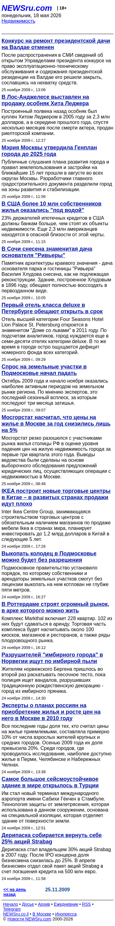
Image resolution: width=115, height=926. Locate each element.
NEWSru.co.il (16, 914)
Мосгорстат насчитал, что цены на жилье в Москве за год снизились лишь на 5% (56, 423)
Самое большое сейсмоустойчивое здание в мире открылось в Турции (50, 782)
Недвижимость (18, 21)
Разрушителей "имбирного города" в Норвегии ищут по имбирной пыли (52, 658)
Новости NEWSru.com (29, 918)
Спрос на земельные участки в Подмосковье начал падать (44, 370)
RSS (86, 904)
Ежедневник (66, 904)
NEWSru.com (27, 8)
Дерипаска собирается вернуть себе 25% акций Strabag (52, 838)
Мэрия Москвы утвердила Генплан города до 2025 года (49, 151)
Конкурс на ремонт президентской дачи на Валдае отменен (56, 44)
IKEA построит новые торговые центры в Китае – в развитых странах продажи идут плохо (56, 497)
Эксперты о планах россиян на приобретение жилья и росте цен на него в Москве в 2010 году (51, 711)
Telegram (12, 909)
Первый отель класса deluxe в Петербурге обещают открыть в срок (52, 308)
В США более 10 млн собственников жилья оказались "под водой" (52, 207)
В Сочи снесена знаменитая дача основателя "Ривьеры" (47, 252)
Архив (44, 904)
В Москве (42, 914)
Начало (10, 904)
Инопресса (66, 914)
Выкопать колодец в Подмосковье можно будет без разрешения (49, 556)
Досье (28, 904)
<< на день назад (14, 892)
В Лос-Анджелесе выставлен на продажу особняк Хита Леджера (45, 100)
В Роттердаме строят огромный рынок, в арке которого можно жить (55, 607)
